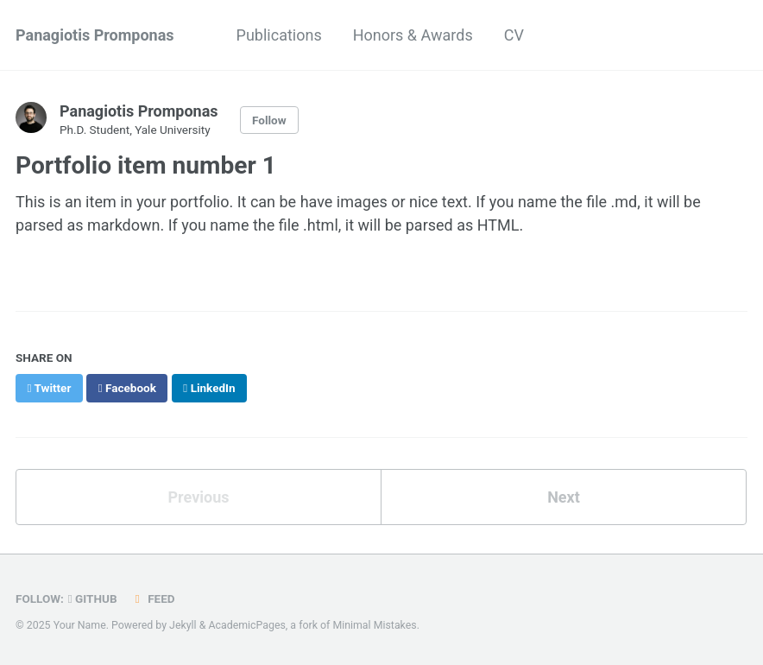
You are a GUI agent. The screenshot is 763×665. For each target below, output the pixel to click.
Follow (269, 120)
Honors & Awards (413, 35)
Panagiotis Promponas (95, 35)
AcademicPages (246, 625)
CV (514, 35)
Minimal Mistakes (374, 625)
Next (563, 497)
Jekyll (183, 625)
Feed (152, 598)
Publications (279, 35)
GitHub (92, 598)
